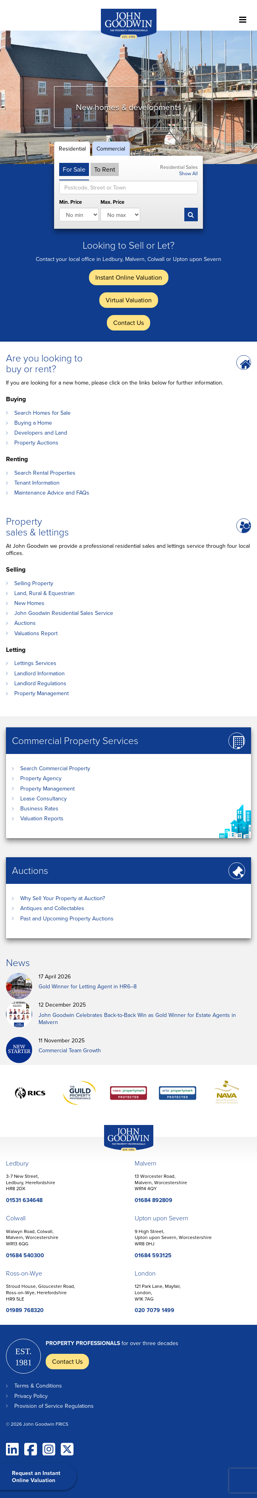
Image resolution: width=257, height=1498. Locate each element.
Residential (72, 149)
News (18, 962)
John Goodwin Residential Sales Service (63, 613)
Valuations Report (36, 633)
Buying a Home (33, 422)
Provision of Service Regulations (54, 1405)
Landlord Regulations (40, 683)
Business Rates (39, 808)
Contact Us (128, 322)
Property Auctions (36, 442)
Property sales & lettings (37, 526)
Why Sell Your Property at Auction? (62, 898)
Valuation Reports (42, 818)
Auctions (25, 622)
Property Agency (41, 778)
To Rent (104, 169)
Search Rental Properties (44, 472)
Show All (188, 173)
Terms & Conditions (38, 1385)
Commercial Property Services (75, 740)
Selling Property (33, 583)
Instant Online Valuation (128, 277)
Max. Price (112, 202)
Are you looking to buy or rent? (44, 363)
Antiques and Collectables (52, 908)
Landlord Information (39, 673)
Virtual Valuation (129, 300)
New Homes (29, 603)
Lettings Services (35, 663)
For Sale (74, 169)
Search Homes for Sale (42, 412)
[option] (128, 97)
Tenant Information (37, 482)
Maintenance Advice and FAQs (51, 492)
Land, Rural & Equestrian (44, 593)
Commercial (111, 149)
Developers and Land (40, 432)
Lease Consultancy (43, 798)
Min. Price (70, 202)
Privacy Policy (31, 1395)
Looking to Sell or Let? (128, 244)
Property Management (41, 693)
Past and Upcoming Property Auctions (67, 918)
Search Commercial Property (55, 768)
